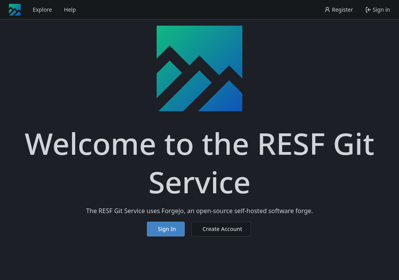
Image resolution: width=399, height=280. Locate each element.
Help (70, 9)
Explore (42, 9)
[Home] (15, 10)
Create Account (222, 229)
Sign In (167, 229)
